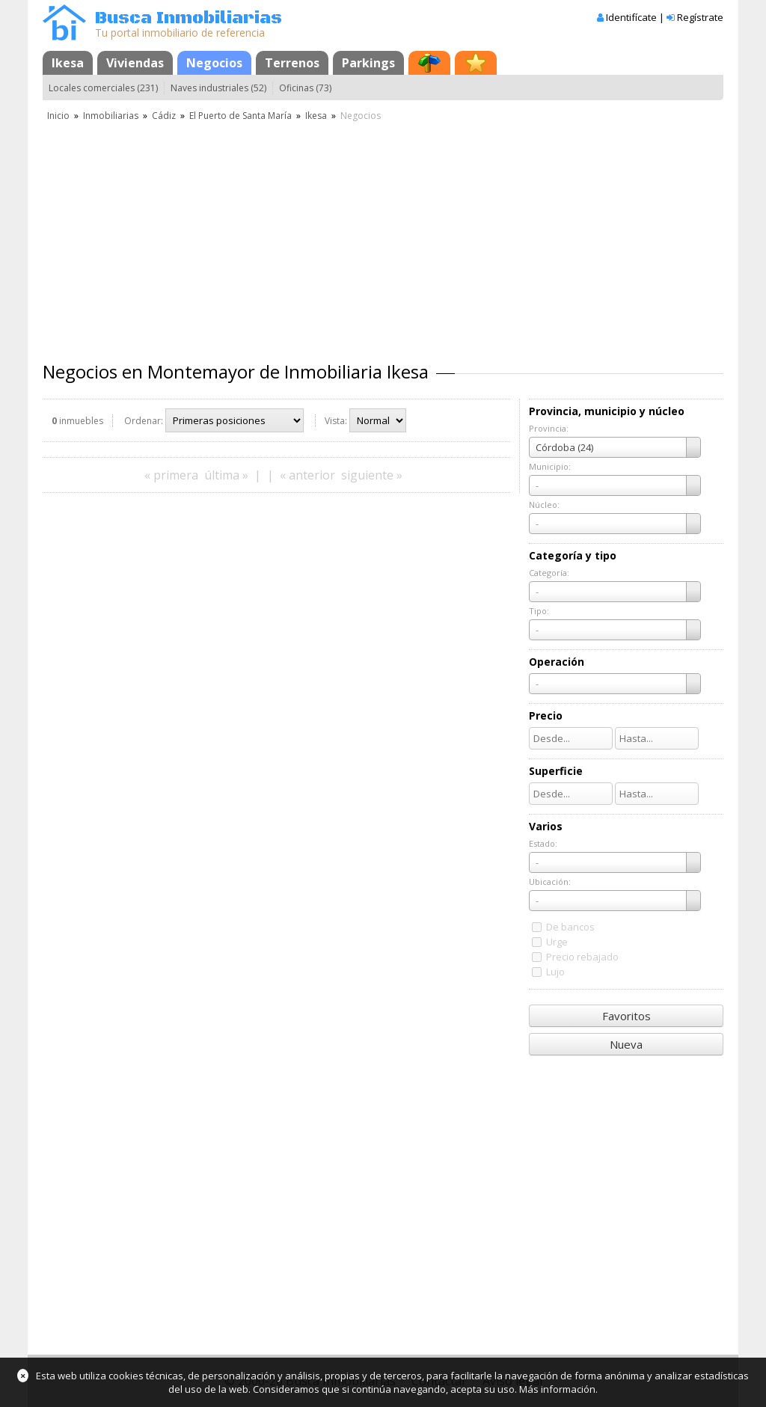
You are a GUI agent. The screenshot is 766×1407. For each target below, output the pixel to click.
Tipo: (539, 610)
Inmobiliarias (110, 115)
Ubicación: (550, 881)
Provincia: (549, 428)
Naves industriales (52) (218, 88)
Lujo (555, 971)
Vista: (336, 420)
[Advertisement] (383, 235)
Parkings (368, 63)
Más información (557, 1389)
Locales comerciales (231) (103, 88)
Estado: (543, 843)
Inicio (58, 115)
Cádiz (164, 115)
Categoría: (549, 572)
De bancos (570, 927)
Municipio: (550, 466)
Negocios (214, 63)
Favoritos (626, 1015)
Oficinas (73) (305, 88)
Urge (557, 941)
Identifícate (631, 17)
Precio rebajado (582, 956)
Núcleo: (544, 504)
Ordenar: (143, 420)
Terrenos (292, 63)
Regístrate (700, 17)
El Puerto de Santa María (240, 115)
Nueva (626, 1044)
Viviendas (135, 63)
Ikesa (68, 63)
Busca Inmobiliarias (188, 18)
